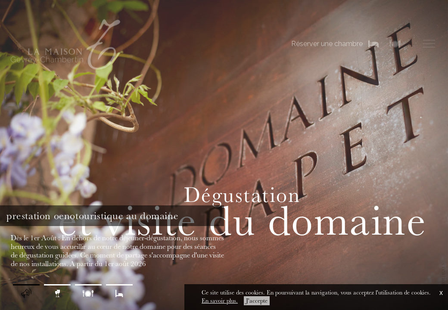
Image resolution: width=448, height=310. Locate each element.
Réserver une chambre (327, 43)
